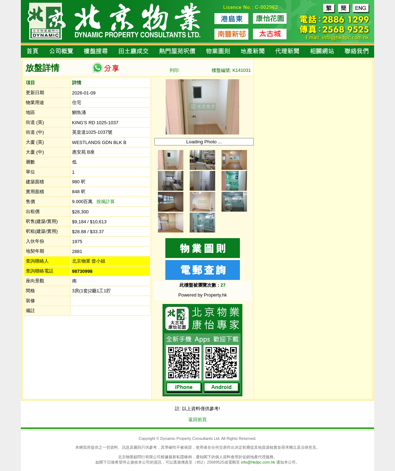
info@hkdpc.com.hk (258, 462)
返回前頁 (197, 419)
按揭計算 (105, 201)
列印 (174, 70)
